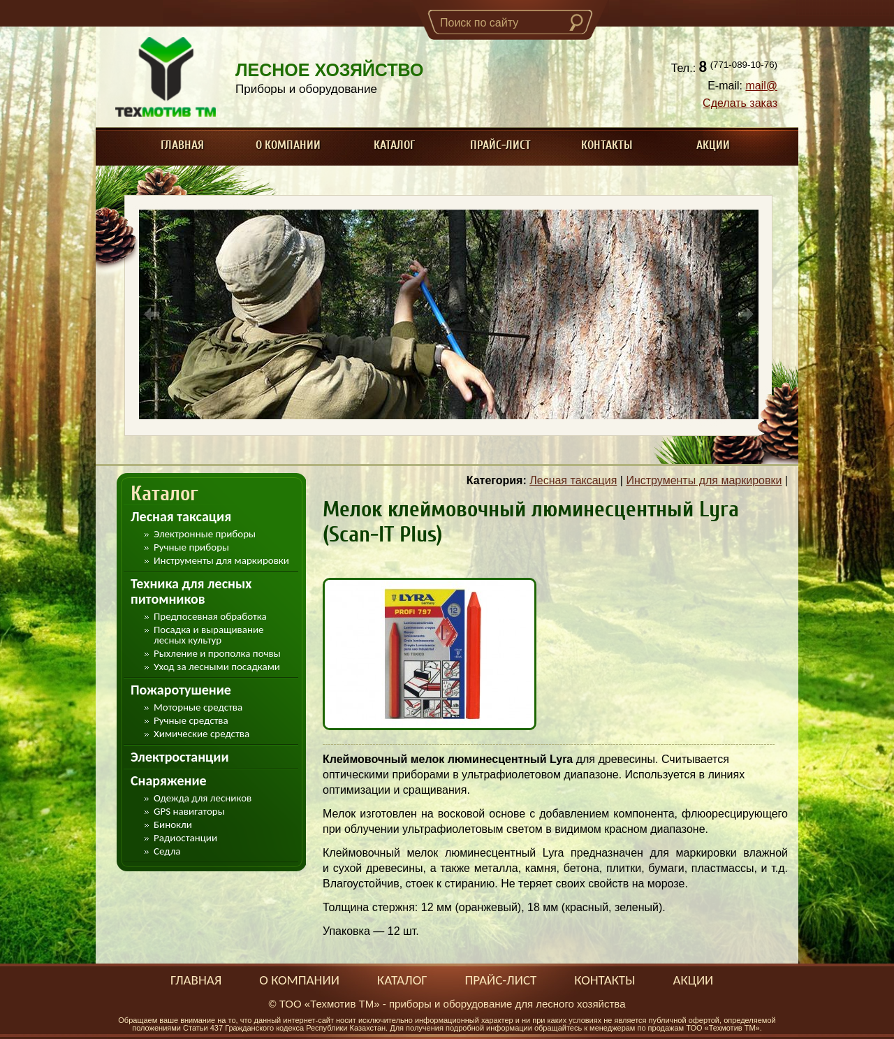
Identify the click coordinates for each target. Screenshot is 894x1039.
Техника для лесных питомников (191, 591)
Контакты (607, 145)
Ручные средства (191, 720)
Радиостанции (185, 838)
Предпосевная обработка (210, 616)
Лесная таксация (181, 516)
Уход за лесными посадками (217, 667)
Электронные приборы (205, 534)
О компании (288, 145)
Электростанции (180, 756)
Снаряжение (169, 780)
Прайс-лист (500, 145)
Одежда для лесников (202, 798)
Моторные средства (198, 707)
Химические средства (201, 734)
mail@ (761, 86)
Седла (167, 851)
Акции (713, 145)
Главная (182, 145)
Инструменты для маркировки (221, 560)
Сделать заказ (740, 103)
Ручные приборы (191, 547)
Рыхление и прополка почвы (217, 653)
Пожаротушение (181, 689)
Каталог (394, 145)
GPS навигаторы (189, 811)
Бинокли (173, 825)
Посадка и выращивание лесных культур (209, 635)
